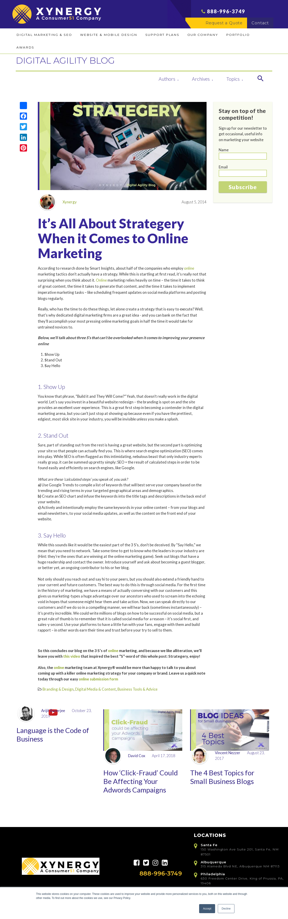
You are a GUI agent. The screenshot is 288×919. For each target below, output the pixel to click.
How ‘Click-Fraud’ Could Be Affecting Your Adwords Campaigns (142, 782)
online (189, 268)
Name (224, 149)
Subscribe (243, 187)
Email (223, 167)
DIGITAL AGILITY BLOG (80, 60)
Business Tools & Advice (137, 689)
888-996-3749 (226, 13)
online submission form (98, 679)
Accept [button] (207, 908)
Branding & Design (58, 689)
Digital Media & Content (95, 689)
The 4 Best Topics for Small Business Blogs (223, 778)
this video (71, 656)
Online (101, 280)
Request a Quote (226, 25)
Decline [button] (226, 908)
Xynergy (58, 201)
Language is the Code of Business (55, 735)
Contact (262, 25)
